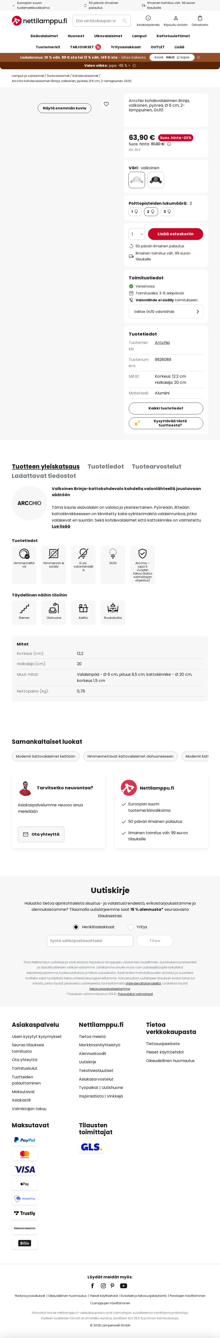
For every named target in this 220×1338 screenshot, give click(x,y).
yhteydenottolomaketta (143, 983)
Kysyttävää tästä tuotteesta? (170, 423)
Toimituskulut (24, 1068)
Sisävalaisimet (58, 76)
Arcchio (162, 342)
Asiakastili (21, 1100)
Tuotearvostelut (156, 466)
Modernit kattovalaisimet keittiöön (45, 756)
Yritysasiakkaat (126, 47)
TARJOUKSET (85, 47)
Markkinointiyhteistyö (99, 1045)
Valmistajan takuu (29, 1109)
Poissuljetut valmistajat (135, 994)
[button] (106, 104)
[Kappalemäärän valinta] (137, 234)
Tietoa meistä (92, 1036)
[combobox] (101, 20)
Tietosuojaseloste (163, 1044)
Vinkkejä (115, 1096)
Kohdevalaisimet (85, 76)
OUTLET (158, 47)
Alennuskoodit (92, 1053)
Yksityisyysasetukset (30, 1296)
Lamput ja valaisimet (28, 76)
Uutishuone (112, 1087)
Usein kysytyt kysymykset (37, 1036)
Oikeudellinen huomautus (170, 1061)
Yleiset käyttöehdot (165, 1052)
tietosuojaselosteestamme (110, 989)
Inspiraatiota (91, 1096)
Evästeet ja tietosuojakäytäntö (144, 1296)
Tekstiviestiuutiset (96, 1070)
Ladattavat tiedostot (44, 476)
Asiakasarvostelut (96, 1079)
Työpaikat (88, 1087)
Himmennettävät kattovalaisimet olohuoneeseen (130, 756)
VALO (172, 57)
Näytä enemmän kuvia (64, 108)
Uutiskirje (87, 1062)
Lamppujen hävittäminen (111, 1303)
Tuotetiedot (106, 466)
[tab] (46, 466)
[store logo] (39, 21)
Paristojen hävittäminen (187, 1296)
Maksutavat (23, 1092)
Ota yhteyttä (24, 1060)
